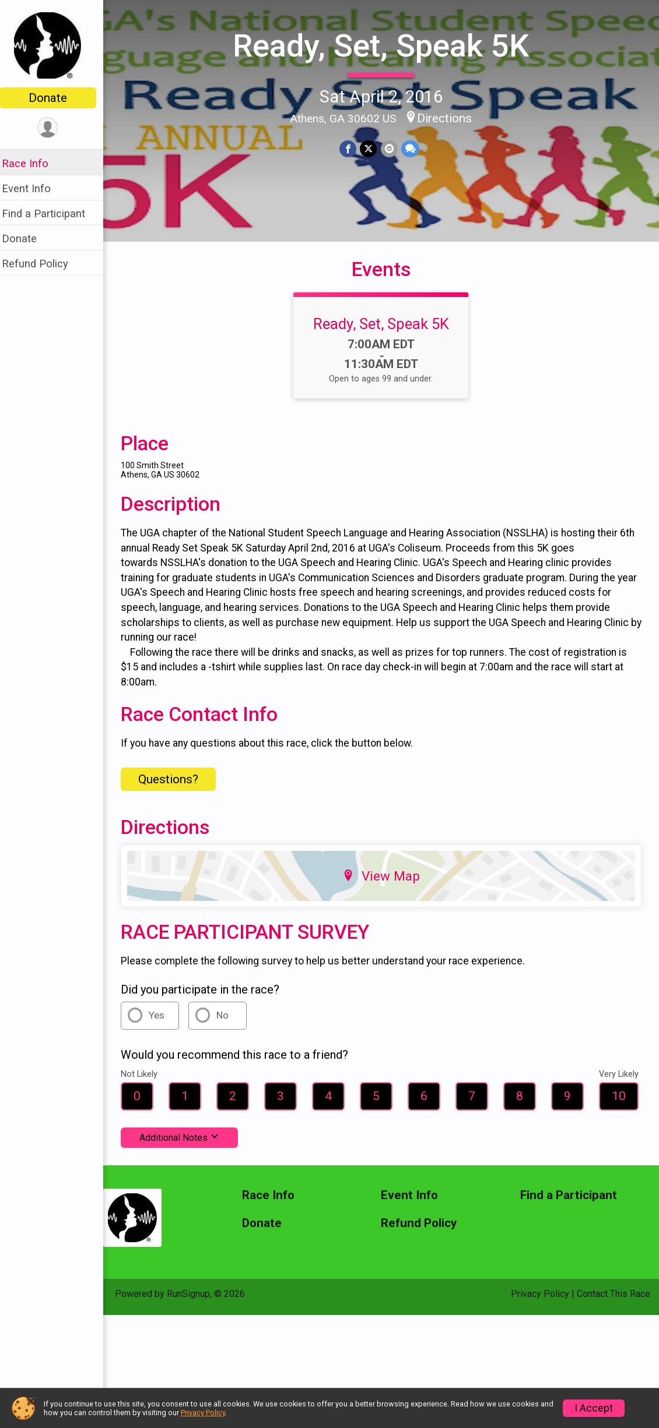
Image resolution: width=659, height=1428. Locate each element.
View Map (385, 884)
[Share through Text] (414, 148)
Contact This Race (613, 1302)
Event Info (33, 188)
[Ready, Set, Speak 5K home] (55, 45)
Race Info (32, 163)
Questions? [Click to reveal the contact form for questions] (176, 788)
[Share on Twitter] (372, 148)
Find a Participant (51, 213)
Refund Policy (42, 263)
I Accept (593, 1408)
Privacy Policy (540, 1302)
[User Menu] (55, 128)
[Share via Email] (392, 148)
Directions (448, 118)
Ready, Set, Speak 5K (385, 45)
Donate (55, 98)
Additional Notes (187, 1146)
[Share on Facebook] (351, 148)
